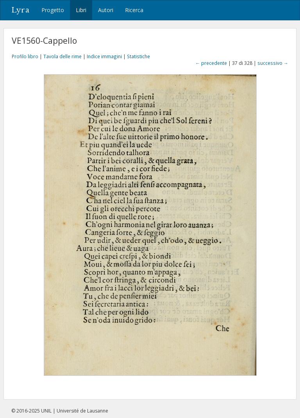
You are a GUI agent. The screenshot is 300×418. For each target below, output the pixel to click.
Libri (81, 10)
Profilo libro (25, 56)
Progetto (52, 10)
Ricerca (134, 10)
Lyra (20, 10)
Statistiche (138, 56)
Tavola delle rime (62, 56)
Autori (105, 10)
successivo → (272, 63)
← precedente (211, 63)
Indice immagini (104, 56)
